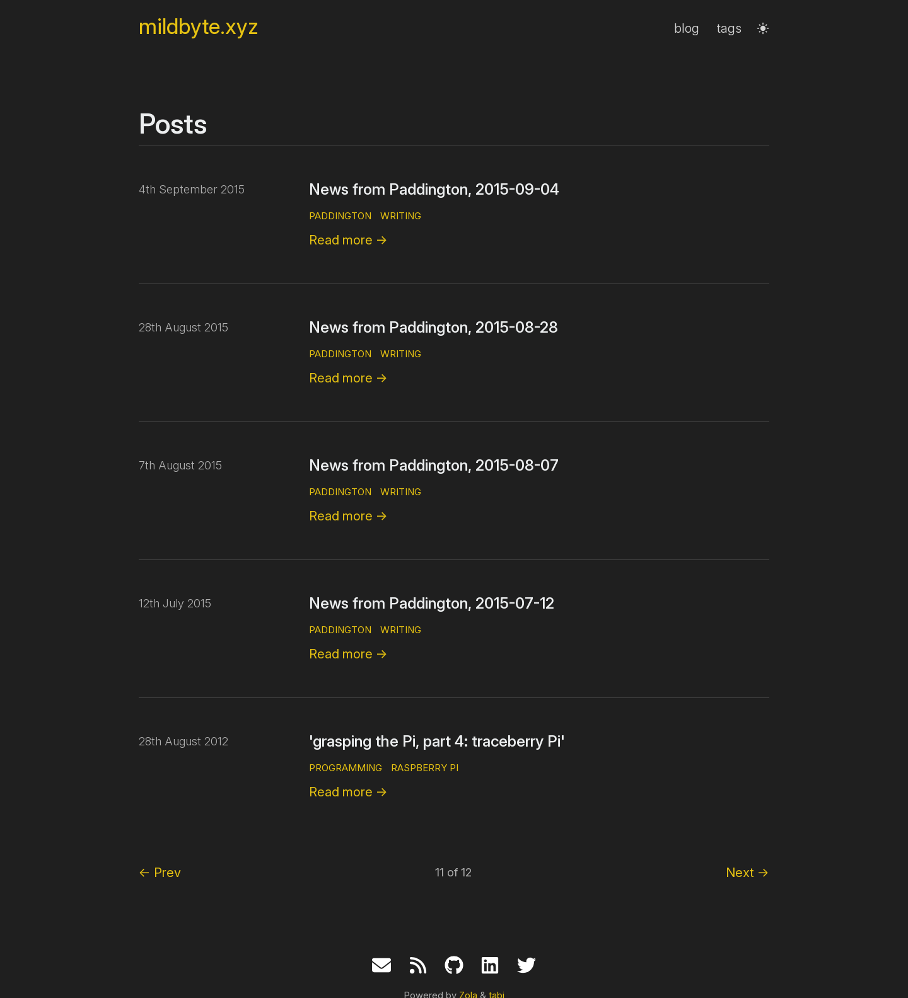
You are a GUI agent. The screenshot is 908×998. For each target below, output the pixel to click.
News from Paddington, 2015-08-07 (434, 465)
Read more (348, 240)
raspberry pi (424, 768)
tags (729, 28)
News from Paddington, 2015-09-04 (434, 189)
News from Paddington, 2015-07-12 (431, 603)
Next (747, 872)
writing (400, 216)
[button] (763, 28)
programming (345, 768)
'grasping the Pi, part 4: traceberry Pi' (437, 741)
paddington (340, 216)
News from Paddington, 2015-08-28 (433, 327)
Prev (160, 872)
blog (686, 28)
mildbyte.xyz (199, 27)
